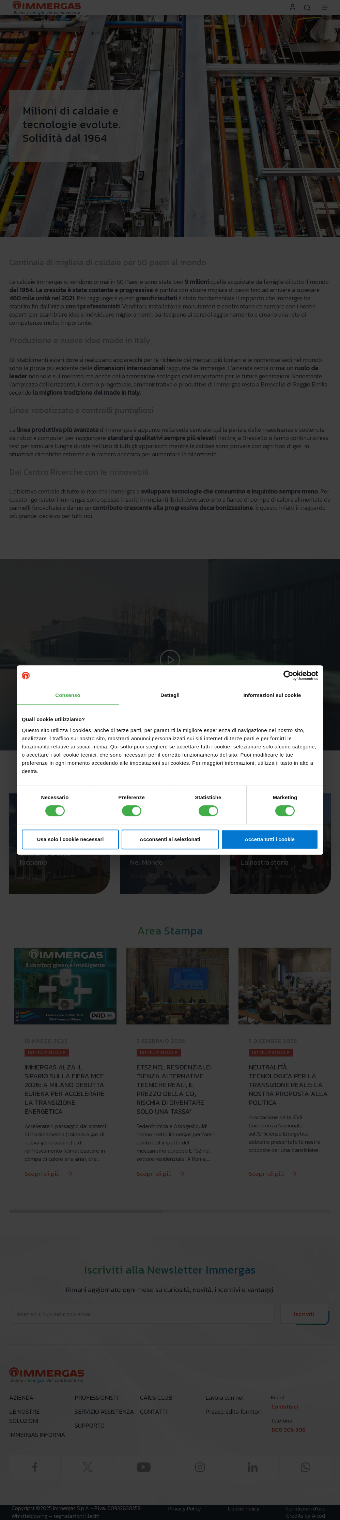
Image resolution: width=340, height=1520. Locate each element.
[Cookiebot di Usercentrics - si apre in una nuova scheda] (288, 675)
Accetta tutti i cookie (270, 839)
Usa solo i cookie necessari (70, 839)
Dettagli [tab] (170, 695)
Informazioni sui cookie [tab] (272, 695)
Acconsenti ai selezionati (170, 839)
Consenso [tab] (67, 695)
